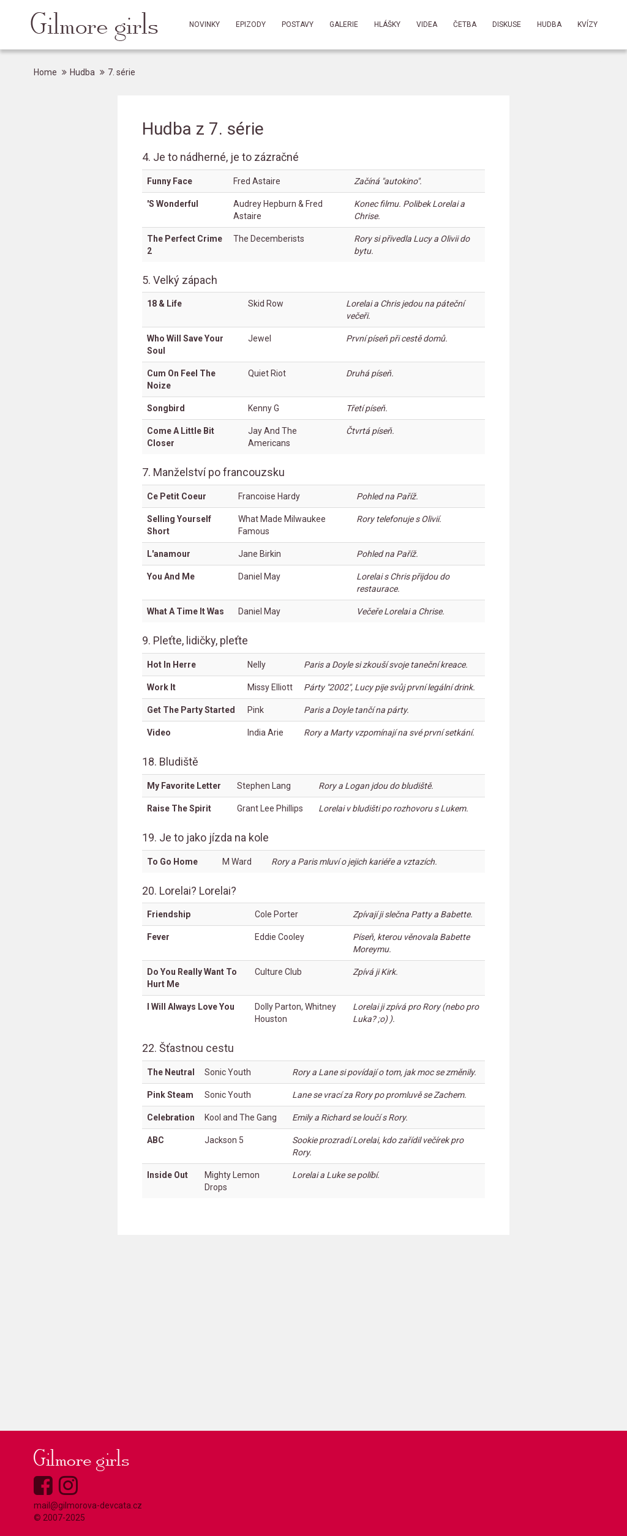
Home (45, 72)
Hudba (549, 24)
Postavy (298, 24)
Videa (426, 24)
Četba (464, 24)
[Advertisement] (313, 1333)
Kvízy (587, 24)
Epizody (251, 24)
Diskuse (506, 24)
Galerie (343, 24)
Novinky (204, 24)
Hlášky (387, 24)
